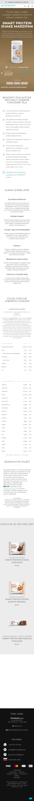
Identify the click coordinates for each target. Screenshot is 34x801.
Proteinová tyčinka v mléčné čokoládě (17, 636)
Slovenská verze (14, 760)
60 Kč (17, 644)
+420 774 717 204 (14, 745)
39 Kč (17, 566)
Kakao (17, 83)
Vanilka (9, 83)
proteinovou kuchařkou (11, 488)
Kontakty (17, 777)
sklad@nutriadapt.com (17, 750)
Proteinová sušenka (17, 558)
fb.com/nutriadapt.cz (16, 755)
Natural (24, 83)
